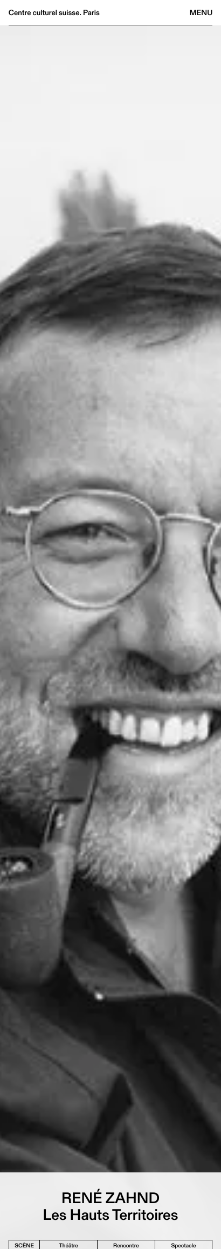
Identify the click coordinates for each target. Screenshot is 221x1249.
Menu (201, 12)
